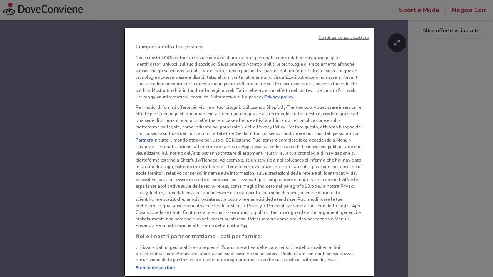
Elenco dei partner (155, 268)
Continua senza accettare (343, 37)
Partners (144, 140)
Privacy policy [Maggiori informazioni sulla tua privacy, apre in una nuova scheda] (278, 97)
